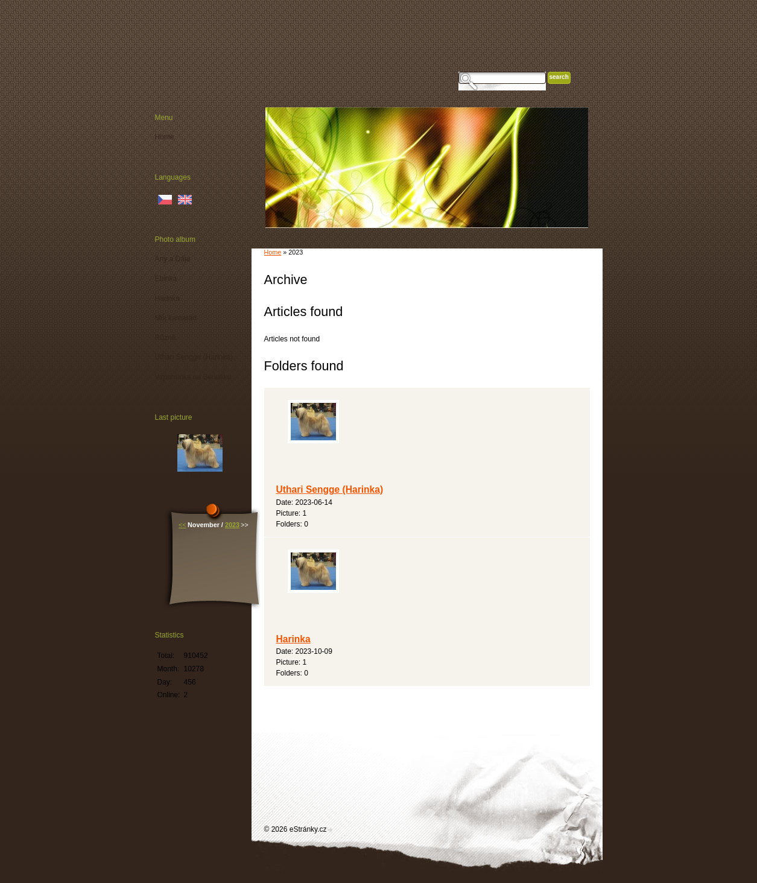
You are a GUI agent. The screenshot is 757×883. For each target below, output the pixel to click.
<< (182, 524)
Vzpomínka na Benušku (193, 377)
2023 (232, 524)
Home (273, 252)
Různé (165, 338)
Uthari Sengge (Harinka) (330, 489)
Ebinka (166, 278)
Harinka (293, 639)
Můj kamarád (176, 318)
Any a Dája (173, 259)
